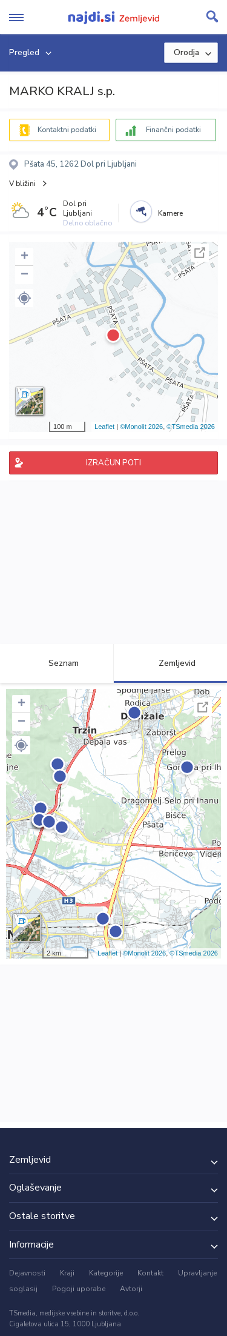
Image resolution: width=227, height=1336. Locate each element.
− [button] (24, 275)
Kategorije (106, 1273)
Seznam (57, 663)
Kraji (67, 1273)
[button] (24, 298)
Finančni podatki (173, 130)
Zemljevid (170, 663)
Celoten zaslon (200, 253)
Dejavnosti (27, 1273)
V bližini (22, 183)
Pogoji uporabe (78, 1289)
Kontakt (150, 1273)
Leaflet (104, 426)
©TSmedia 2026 (190, 426)
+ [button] (24, 257)
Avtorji (131, 1289)
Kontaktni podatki (67, 130)
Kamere (170, 213)
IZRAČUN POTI (113, 462)
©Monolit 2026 (141, 426)
